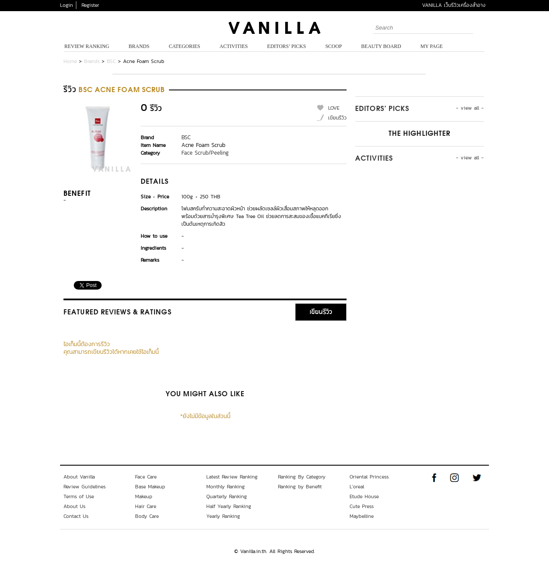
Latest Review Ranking (232, 477)
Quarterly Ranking (226, 496)
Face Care (146, 477)
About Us (74, 506)
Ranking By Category (302, 477)
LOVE (334, 108)
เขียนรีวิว (337, 118)
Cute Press (362, 506)
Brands (139, 46)
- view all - (470, 108)
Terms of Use (78, 496)
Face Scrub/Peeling (205, 153)
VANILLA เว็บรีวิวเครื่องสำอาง (454, 5)
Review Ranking (86, 46)
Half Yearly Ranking (228, 506)
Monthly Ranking (225, 486)
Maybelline (362, 516)
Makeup (143, 496)
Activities (234, 46)
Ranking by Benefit (300, 486)
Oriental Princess (369, 477)
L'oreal (357, 486)
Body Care (147, 516)
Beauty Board (381, 46)
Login (66, 5)
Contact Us (75, 516)
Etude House (364, 496)
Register (90, 5)
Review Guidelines (84, 486)
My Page (431, 46)
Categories (184, 46)
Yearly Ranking (223, 516)
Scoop (333, 46)
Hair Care (145, 506)
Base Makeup (150, 486)
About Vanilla (79, 477)
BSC (111, 61)
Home (70, 61)
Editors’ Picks (286, 46)
